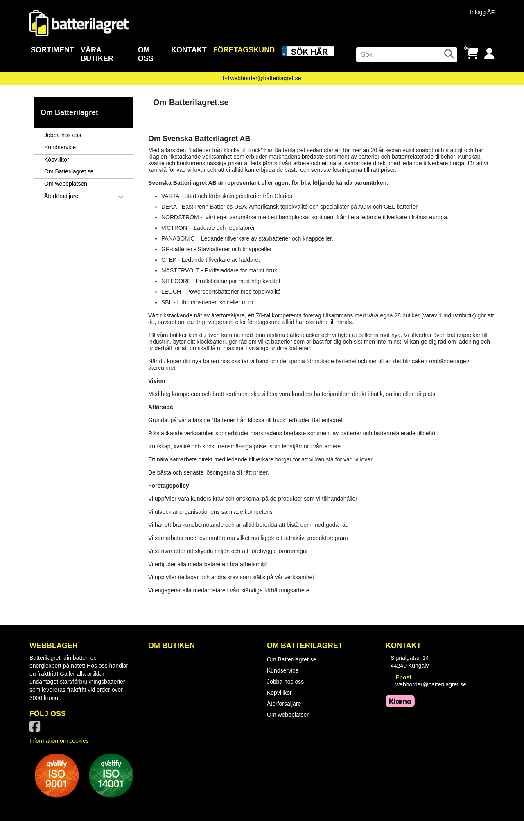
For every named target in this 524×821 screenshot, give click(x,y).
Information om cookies (59, 741)
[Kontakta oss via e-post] (262, 78)
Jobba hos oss (62, 135)
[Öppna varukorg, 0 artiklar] (472, 53)
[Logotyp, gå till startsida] (79, 22)
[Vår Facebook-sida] (36, 729)
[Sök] (406, 54)
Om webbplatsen (65, 183)
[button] (125, 196)
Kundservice (60, 147)
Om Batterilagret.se (69, 171)
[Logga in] (489, 53)
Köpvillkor (56, 159)
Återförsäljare (61, 196)
